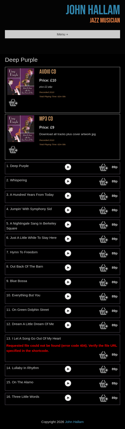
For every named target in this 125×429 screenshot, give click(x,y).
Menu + (62, 34)
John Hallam (93, 10)
